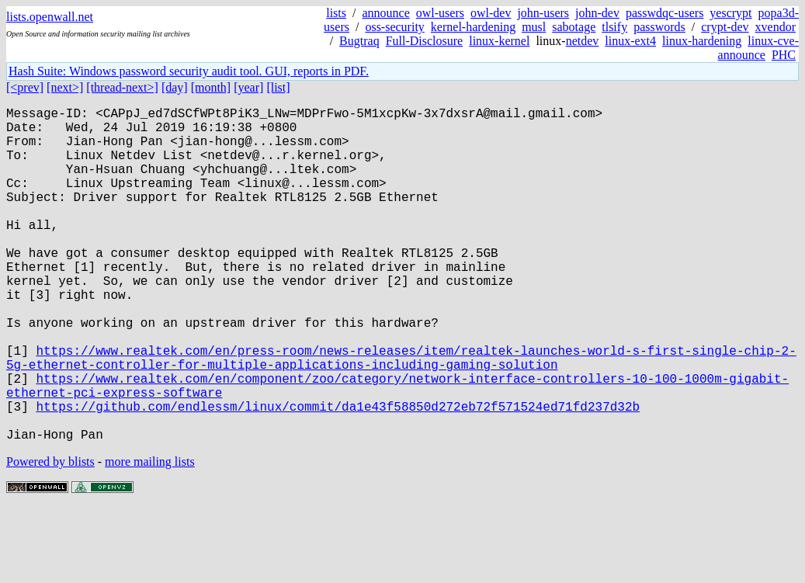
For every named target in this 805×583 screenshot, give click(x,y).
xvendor (775, 26)
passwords (659, 26)
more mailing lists (150, 536)
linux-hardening (701, 40)
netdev (582, 40)
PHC (784, 54)
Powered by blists (50, 536)
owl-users (440, 12)
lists (336, 12)
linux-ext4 (630, 40)
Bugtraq (359, 40)
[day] (174, 87)
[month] (211, 87)
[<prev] (24, 87)
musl (534, 26)
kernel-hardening (473, 26)
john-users (543, 12)
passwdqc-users (664, 12)
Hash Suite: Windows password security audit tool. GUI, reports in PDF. (189, 71)
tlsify (614, 26)
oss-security (394, 26)
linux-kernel (499, 40)
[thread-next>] (122, 87)
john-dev (597, 12)
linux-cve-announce (758, 47)
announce (385, 12)
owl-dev (490, 12)
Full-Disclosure (424, 40)
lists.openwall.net (49, 16)
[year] (248, 87)
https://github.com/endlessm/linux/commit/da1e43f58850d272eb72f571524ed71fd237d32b (338, 474)
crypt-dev (724, 26)
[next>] (65, 87)
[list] (278, 87)
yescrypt (730, 12)
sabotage (573, 26)
